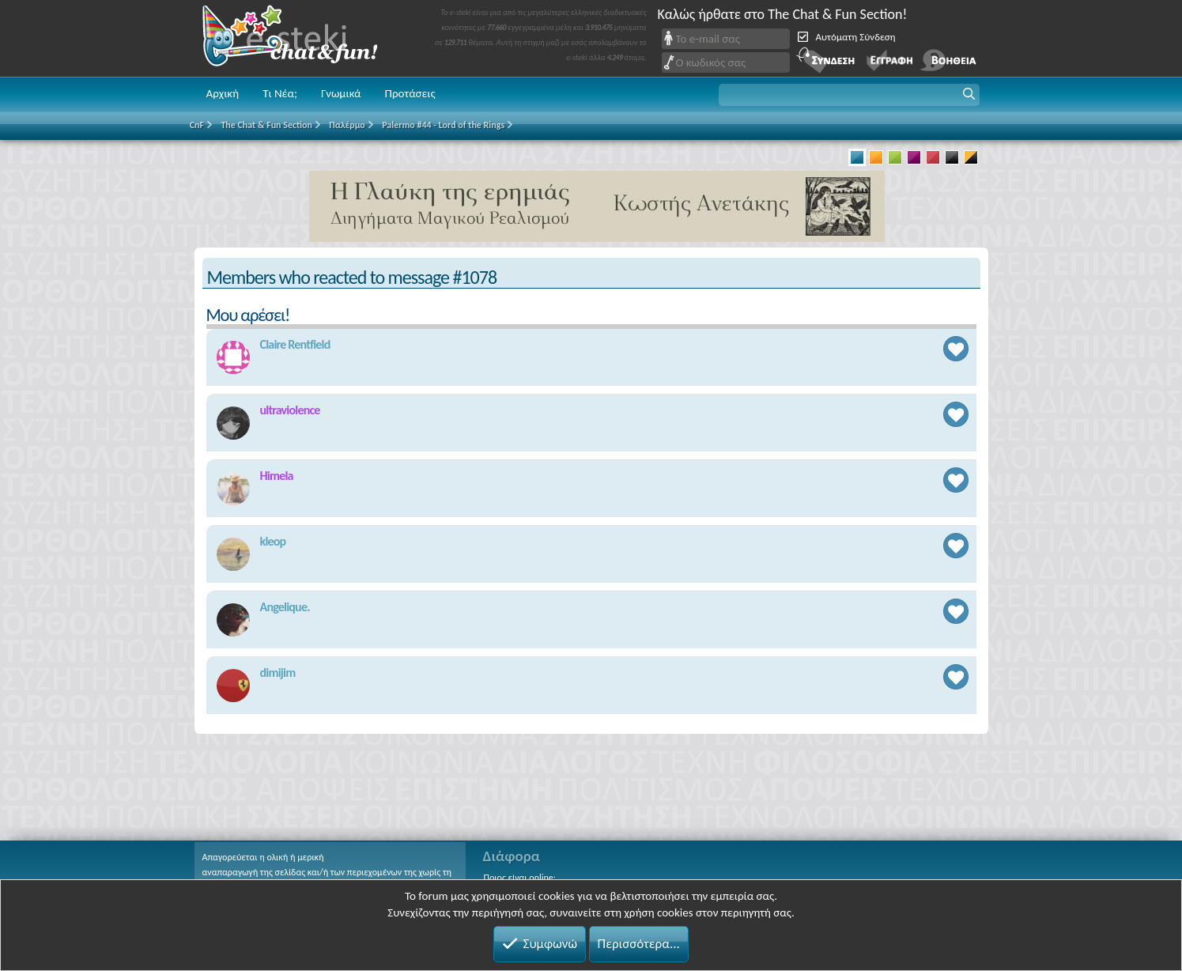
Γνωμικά (341, 93)
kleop (273, 541)
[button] (849, 94)
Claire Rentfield (295, 344)
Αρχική (223, 93)
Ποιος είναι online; (520, 877)
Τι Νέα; (279, 93)
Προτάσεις (410, 93)
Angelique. (285, 606)
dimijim (278, 672)
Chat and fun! (301, 38)
